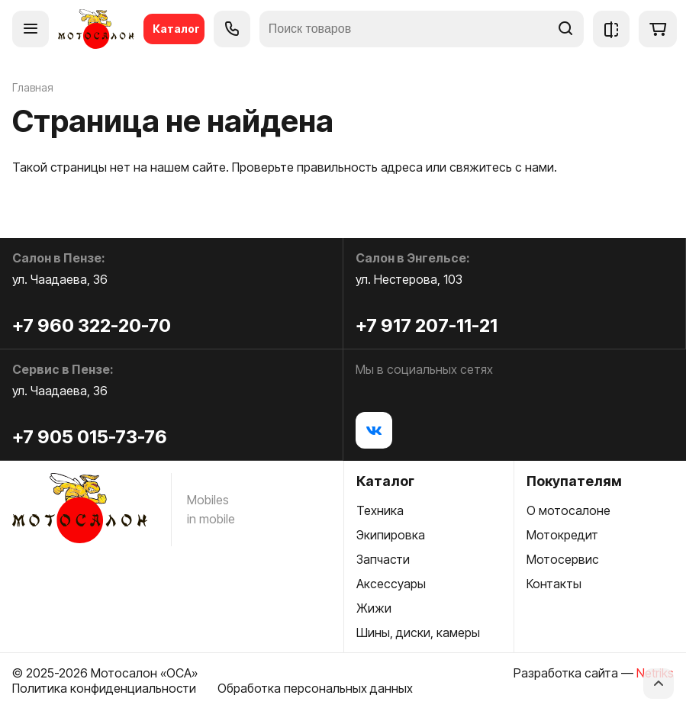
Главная (32, 87)
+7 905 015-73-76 (89, 437)
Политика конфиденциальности (104, 688)
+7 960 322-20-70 (91, 325)
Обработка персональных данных (315, 688)
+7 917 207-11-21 (427, 325)
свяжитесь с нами (501, 167)
